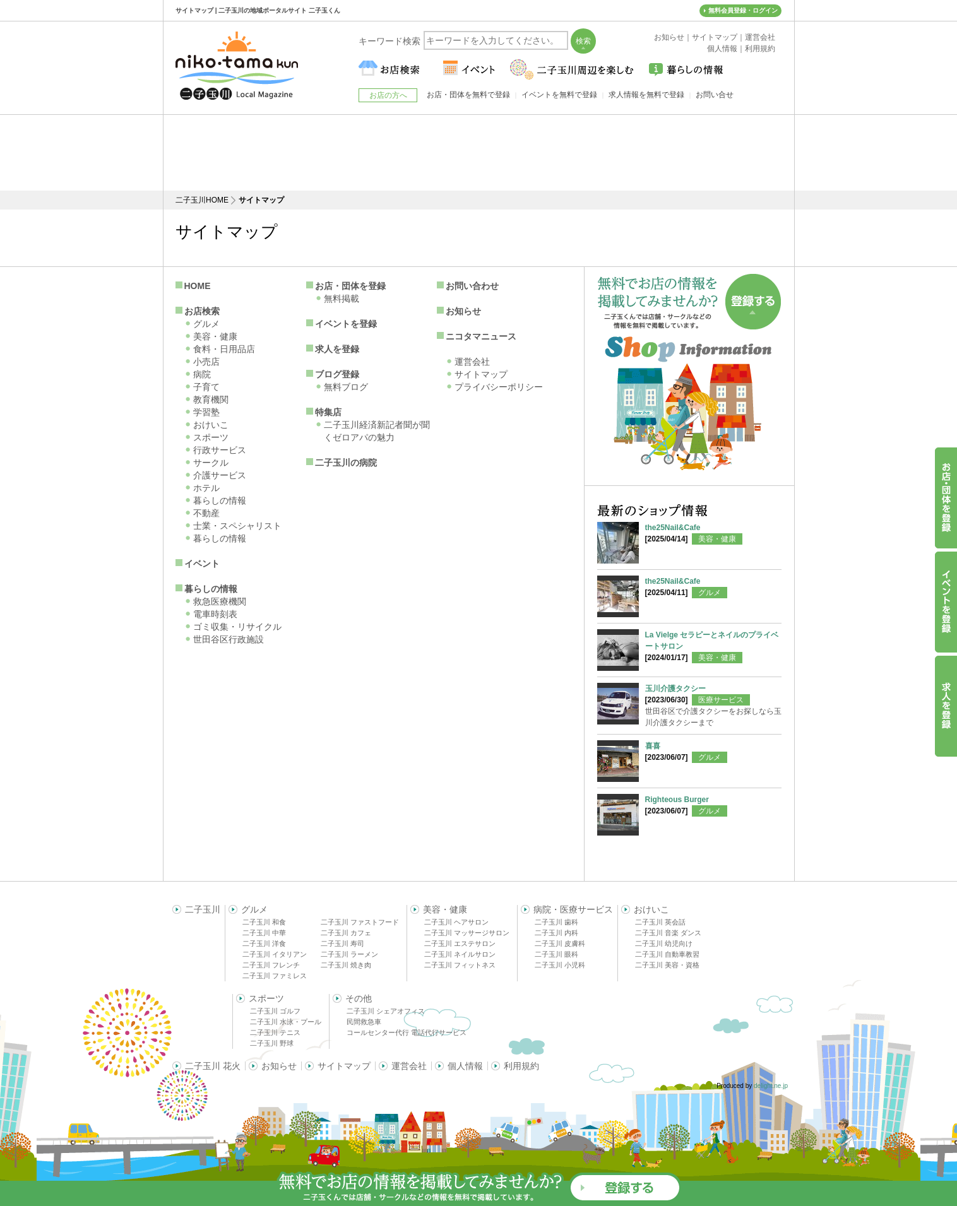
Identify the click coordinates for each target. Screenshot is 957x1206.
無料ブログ (346, 387)
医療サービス (721, 699)
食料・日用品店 (224, 349)
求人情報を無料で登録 (646, 94)
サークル (211, 463)
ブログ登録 (337, 374)
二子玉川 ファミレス (274, 975)
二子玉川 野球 (272, 1043)
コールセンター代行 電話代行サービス (407, 1032)
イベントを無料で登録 (559, 94)
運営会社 (472, 362)
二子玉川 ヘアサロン (456, 922)
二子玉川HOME (202, 200)
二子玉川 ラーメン (349, 954)
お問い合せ (715, 94)
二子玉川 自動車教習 (667, 954)
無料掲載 (341, 298)
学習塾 (206, 412)
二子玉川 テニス (275, 1032)
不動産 (206, 513)
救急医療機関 (219, 601)
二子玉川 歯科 (556, 922)
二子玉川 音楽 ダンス (668, 933)
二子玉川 (202, 909)
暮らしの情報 (219, 500)
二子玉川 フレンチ (271, 965)
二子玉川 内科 (556, 933)
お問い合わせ (472, 286)
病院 (202, 374)
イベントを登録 (346, 324)
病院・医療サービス (573, 909)
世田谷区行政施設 (228, 639)
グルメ (206, 324)
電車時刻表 (215, 614)
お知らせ (463, 311)
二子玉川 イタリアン (274, 954)
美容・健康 (215, 336)
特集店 (328, 412)
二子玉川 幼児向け (663, 943)
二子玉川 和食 (264, 922)
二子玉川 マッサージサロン (466, 933)
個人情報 (465, 1066)
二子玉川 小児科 (560, 965)
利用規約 (521, 1066)
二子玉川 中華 (264, 933)
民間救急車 (364, 1022)
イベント (202, 564)
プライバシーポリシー (499, 387)
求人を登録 (337, 349)
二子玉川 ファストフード (360, 922)
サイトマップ (481, 374)
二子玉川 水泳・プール (285, 1022)
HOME (197, 286)
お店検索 (202, 311)
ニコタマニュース (481, 336)
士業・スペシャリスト (237, 526)
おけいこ (211, 425)
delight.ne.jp (771, 1085)
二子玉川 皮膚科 (560, 943)
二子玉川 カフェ (346, 933)
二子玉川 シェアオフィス (386, 1011)
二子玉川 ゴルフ (275, 1011)
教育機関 (211, 399)
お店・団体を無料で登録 (468, 94)
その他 (358, 998)
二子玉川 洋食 (264, 943)
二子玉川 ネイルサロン (460, 954)
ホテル (206, 488)
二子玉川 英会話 (660, 922)
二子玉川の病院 (346, 463)
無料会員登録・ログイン (743, 10)
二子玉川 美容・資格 (667, 965)
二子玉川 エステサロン (460, 943)
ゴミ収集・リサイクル (237, 627)
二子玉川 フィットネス (460, 965)
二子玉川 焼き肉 (346, 965)
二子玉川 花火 (213, 1066)
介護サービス (219, 475)
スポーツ (211, 437)
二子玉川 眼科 (556, 954)
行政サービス (219, 450)
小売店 (206, 362)
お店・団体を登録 (350, 286)
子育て (206, 387)
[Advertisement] (478, 152)
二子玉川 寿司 (342, 943)
